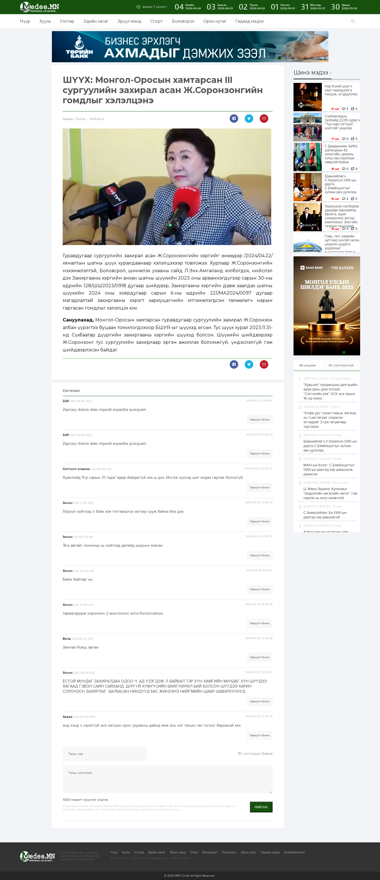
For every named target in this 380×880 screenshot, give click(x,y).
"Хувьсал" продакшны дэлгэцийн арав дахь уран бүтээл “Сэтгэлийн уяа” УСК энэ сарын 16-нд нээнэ (330, 392)
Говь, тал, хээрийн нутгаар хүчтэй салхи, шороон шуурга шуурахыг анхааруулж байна (342, 244)
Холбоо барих (181, 858)
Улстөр (67, 21)
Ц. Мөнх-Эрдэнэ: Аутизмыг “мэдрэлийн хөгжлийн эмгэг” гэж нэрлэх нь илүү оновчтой (330, 493)
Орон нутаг (214, 21)
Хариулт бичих (260, 419)
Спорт (156, 21)
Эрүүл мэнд (129, 21)
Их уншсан (307, 365)
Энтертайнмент (294, 852)
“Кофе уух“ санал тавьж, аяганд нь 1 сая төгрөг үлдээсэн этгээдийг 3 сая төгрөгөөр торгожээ (329, 420)
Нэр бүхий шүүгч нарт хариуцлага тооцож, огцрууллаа (341, 90)
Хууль (45, 21)
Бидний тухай (120, 858)
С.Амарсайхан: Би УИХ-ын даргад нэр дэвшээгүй (325, 515)
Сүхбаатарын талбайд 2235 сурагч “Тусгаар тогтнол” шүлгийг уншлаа (342, 122)
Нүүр (25, 21)
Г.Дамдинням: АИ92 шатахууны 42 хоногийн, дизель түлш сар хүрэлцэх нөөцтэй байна (341, 154)
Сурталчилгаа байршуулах (150, 858)
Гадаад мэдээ (249, 21)
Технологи (229, 852)
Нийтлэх (261, 807)
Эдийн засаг (95, 21)
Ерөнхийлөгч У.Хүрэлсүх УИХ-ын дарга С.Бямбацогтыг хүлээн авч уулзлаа (340, 184)
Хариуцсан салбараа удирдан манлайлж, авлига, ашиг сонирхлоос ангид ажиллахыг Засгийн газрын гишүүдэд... (342, 216)
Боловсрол (183, 21)
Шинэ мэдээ (311, 72)
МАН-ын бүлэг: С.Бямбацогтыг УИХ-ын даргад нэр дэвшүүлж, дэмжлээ (329, 470)
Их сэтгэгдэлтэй (341, 365)
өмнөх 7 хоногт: (155, 7)
